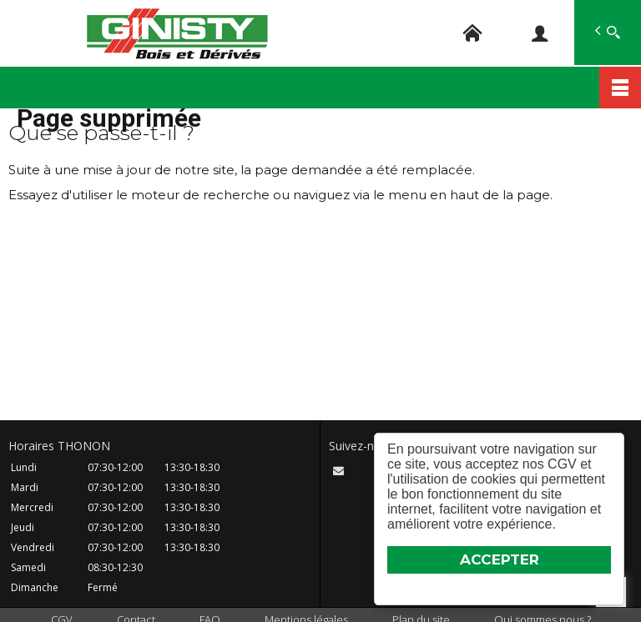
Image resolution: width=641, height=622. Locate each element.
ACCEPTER (499, 559)
